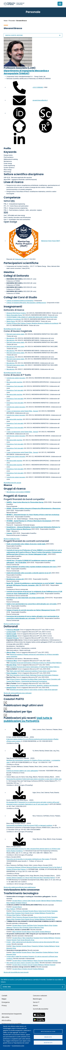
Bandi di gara (37, 999)
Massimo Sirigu (39, 927)
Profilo (7, 148)
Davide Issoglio (36, 900)
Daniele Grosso (29, 913)
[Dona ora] (33, 986)
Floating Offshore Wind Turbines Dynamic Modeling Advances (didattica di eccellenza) (32, 323)
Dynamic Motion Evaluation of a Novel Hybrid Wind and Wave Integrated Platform (30, 877)
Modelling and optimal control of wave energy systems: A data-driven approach (33, 689)
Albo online (5, 1017)
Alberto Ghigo (10, 913)
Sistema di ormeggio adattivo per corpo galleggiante (22, 770)
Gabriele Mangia (46, 900)
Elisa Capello (35, 932)
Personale (12, 20)
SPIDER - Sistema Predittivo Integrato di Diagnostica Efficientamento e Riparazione (33, 508)
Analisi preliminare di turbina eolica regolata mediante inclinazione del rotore (31, 567)
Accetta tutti (48, 1042)
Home (5, 20)
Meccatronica (10, 338)
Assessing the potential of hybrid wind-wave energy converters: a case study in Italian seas (34, 779)
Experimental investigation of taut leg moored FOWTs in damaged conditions (29, 825)
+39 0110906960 (38, 87)
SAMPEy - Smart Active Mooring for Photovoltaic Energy (24, 502)
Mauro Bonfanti (16, 932)
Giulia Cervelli (42, 911)
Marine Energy (10, 321)
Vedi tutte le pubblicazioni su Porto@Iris (28, 719)
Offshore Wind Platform (13, 915)
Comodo (9, 533)
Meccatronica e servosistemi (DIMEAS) (18, 492)
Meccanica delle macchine (14, 382)
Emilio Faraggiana (52, 911)
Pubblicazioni (11, 695)
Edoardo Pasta (15, 940)
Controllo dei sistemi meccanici (15, 378)
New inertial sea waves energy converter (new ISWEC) (22, 963)
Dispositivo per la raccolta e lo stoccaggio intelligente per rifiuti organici (28, 859)
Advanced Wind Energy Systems (16, 313)
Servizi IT (36, 1002)
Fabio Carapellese (27, 938)
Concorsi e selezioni (40, 996)
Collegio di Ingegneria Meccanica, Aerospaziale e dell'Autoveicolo (26, 302)
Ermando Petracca (21, 903)
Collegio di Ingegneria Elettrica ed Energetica (19, 300)
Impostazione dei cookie (48, 1031)
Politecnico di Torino (21, 259)
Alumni (35, 1005)
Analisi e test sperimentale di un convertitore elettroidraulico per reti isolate (31, 604)
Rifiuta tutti (48, 1037)
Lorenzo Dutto (26, 900)
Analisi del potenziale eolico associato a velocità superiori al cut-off (28, 573)
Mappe (4, 999)
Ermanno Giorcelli (27, 965)
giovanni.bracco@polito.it (40, 100)
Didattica (9, 272)
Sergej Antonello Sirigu (27, 940)
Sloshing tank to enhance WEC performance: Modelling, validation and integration (34, 685)
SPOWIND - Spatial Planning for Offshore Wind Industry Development (28, 521)
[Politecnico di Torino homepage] (14, 3)
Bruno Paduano (10, 903)
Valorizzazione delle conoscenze (22, 889)
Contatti (4, 996)
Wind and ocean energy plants (15, 334)
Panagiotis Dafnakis (38, 946)
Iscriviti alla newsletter (40, 1009)
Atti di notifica (6, 1020)
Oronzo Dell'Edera (27, 925)
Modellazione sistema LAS (15, 579)
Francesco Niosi (18, 927)
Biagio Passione (38, 960)
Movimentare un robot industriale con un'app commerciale (25, 598)
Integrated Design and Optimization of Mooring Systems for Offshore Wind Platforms (36, 663)
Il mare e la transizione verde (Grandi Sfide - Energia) (22, 411)
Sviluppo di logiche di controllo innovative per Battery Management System (30, 610)
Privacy (4, 1005)
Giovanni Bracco (17, 900)
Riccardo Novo (50, 913)
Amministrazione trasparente (12, 1014)
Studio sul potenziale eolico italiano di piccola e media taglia (25, 544)
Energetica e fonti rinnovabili (14, 386)
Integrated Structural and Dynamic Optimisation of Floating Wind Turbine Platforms (34, 667)
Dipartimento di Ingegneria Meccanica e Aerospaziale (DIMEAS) (26, 72)
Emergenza (6, 1002)
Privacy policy (6, 1045)
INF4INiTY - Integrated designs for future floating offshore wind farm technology (32, 514)
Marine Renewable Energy (14, 315)
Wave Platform (10, 909)
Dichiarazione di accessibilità (11, 1024)
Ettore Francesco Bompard (20, 911)
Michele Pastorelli (49, 965)
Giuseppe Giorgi (20, 913)
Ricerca (8, 485)
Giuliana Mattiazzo (56, 900)
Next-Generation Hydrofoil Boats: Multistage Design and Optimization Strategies (34, 675)
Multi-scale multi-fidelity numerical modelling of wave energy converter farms (33, 671)
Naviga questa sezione (33, 35)
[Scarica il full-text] (19, 729)
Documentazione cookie (18, 1045)
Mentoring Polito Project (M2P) (50, 241)
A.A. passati (12, 329)
